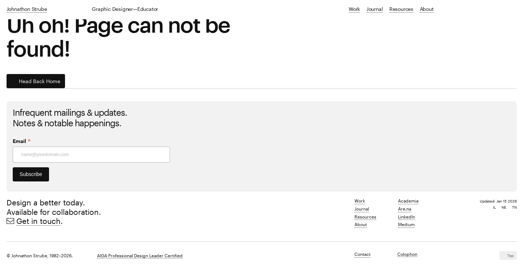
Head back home (39, 81)
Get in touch (38, 220)
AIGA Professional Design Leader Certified (140, 255)
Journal (374, 9)
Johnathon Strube (27, 9)
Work (354, 9)
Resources (401, 9)
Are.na (404, 208)
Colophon (407, 254)
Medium (406, 224)
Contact (362, 254)
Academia (408, 200)
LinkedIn (406, 216)
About (427, 9)
